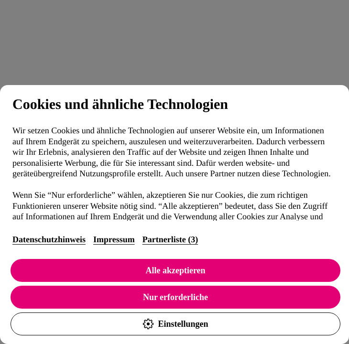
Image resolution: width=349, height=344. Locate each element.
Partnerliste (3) (170, 239)
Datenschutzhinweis (49, 239)
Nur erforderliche (175, 297)
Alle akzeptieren (175, 270)
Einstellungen (175, 324)
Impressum (114, 239)
